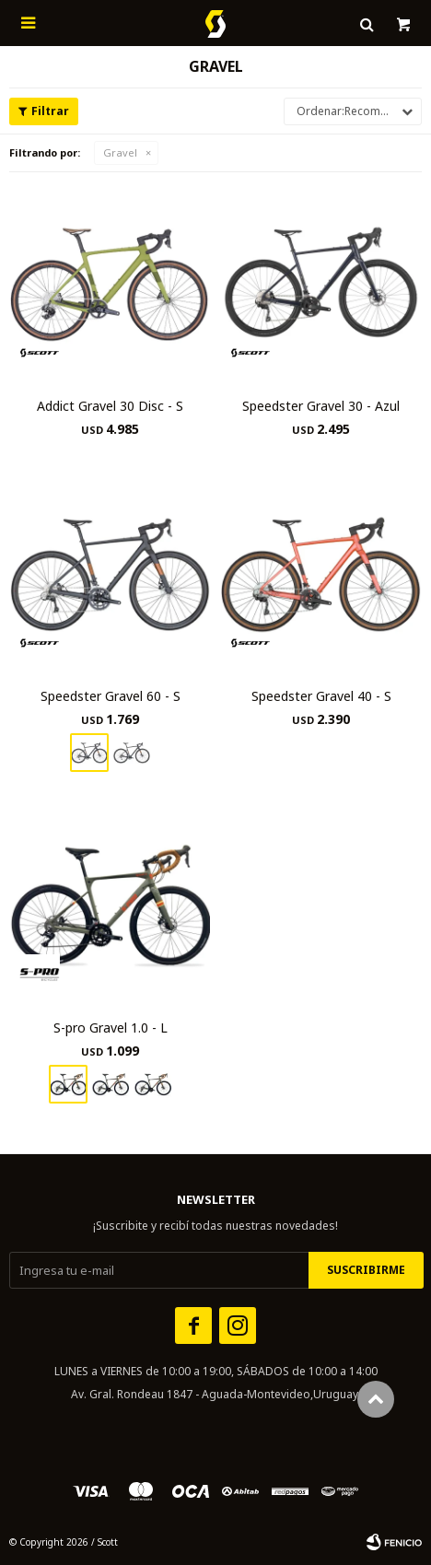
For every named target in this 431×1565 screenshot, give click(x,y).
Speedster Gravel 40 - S (321, 696)
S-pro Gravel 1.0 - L (110, 1027)
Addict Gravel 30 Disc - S (110, 406)
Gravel (120, 152)
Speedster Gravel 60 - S (111, 696)
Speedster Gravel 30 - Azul (321, 406)
